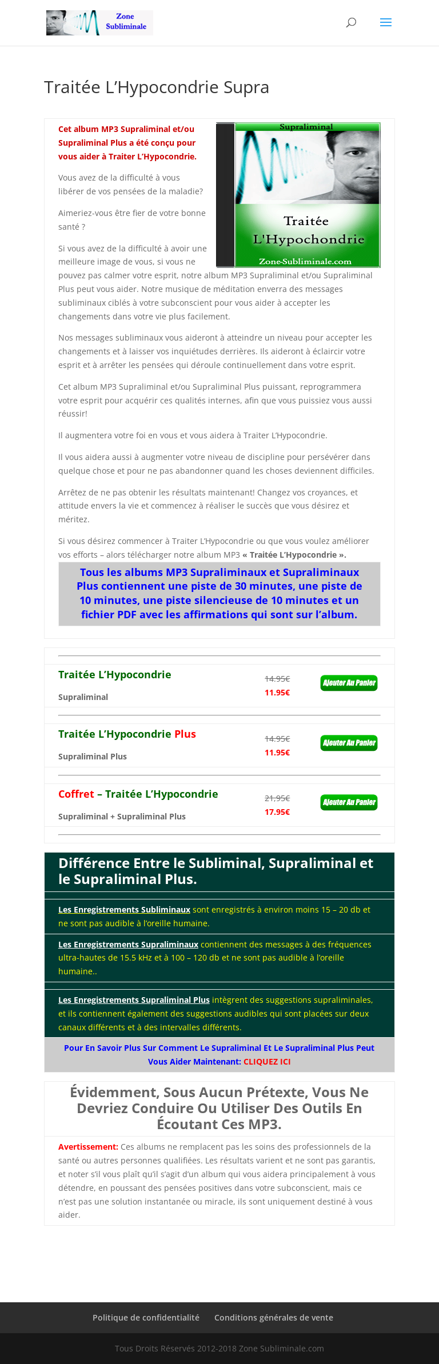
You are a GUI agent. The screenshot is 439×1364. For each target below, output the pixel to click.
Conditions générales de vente (273, 1317)
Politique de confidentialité (146, 1317)
